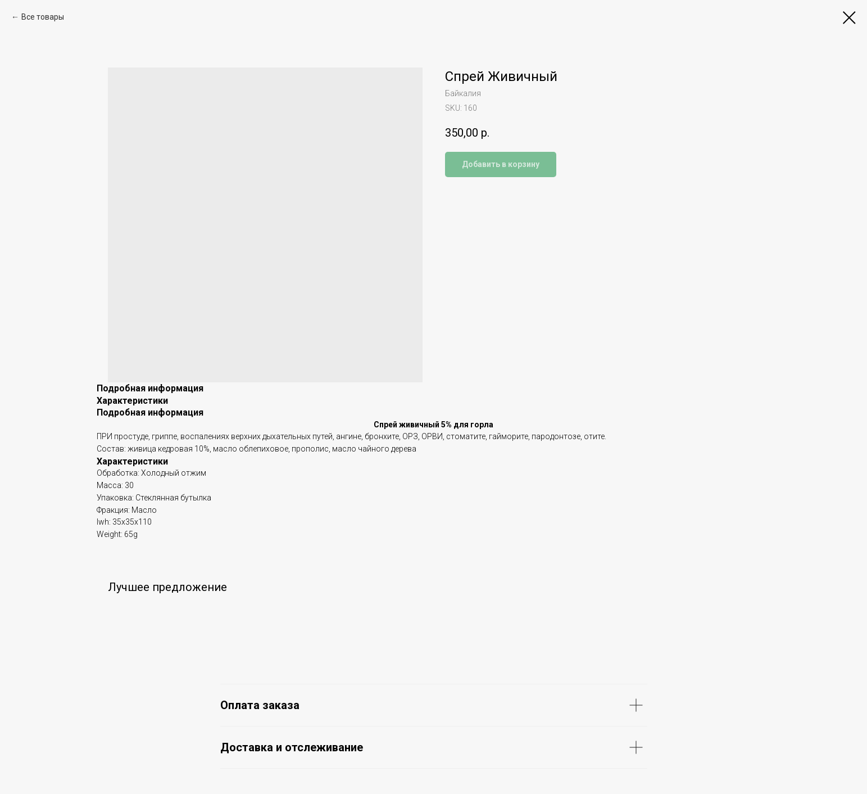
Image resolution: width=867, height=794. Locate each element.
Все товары (42, 16)
